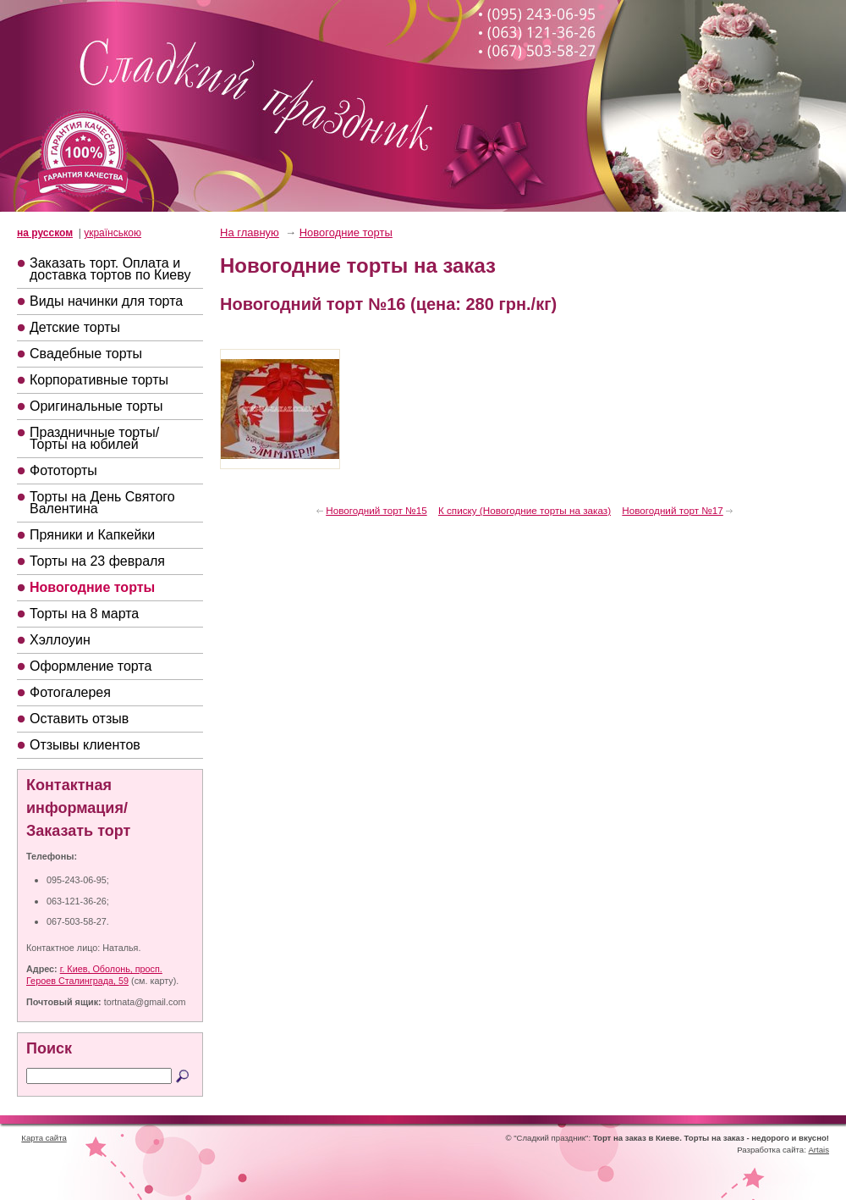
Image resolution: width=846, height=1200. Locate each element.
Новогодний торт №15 (376, 510)
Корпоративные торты (99, 380)
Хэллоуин (60, 640)
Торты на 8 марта (84, 613)
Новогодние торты (92, 587)
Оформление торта (90, 666)
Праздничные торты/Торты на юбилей (94, 438)
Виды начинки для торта (106, 301)
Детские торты (75, 327)
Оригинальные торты (96, 406)
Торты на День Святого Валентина (102, 502)
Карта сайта (43, 1137)
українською (112, 233)
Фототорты (63, 470)
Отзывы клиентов (85, 745)
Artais (818, 1149)
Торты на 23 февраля (97, 561)
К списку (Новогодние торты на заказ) (524, 510)
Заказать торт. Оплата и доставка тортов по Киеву (110, 269)
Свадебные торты (86, 353)
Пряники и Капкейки (92, 535)
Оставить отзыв (79, 718)
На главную (249, 232)
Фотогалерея (70, 692)
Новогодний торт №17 (672, 510)
